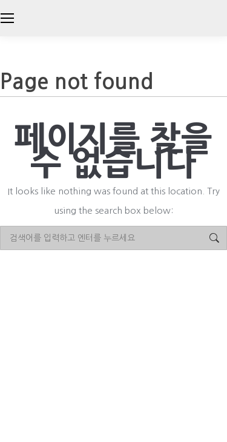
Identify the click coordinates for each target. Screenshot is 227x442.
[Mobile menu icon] (7, 18)
